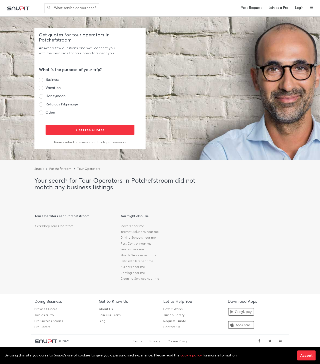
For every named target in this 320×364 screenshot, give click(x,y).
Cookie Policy (177, 341)
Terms (137, 341)
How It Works (173, 309)
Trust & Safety (173, 315)
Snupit (39, 169)
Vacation (53, 88)
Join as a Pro (278, 8)
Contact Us (171, 327)
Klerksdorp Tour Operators (53, 226)
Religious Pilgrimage (62, 104)
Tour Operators (88, 169)
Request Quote (174, 321)
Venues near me (132, 249)
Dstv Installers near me (136, 261)
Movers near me (132, 226)
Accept (306, 355)
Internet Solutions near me (139, 232)
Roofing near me (132, 273)
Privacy (155, 341)
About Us (106, 309)
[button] (312, 8)
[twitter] (270, 341)
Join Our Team (110, 315)
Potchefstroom (60, 169)
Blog (102, 321)
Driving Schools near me (138, 237)
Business (52, 79)
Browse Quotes (45, 309)
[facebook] (259, 341)
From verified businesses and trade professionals (90, 142)
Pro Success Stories (48, 321)
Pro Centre (42, 327)
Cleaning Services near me (139, 279)
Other (50, 112)
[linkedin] (281, 341)
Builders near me (132, 267)
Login (299, 8)
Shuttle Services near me (138, 255)
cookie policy (191, 355)
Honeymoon (56, 96)
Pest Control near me (136, 243)
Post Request (251, 8)
